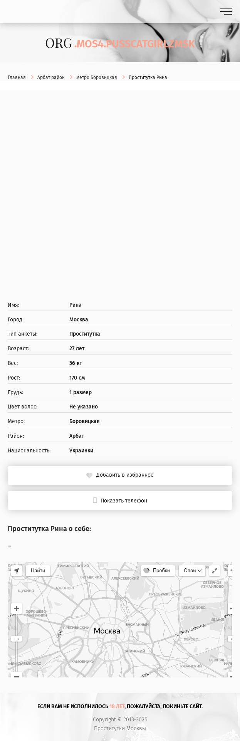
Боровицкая (84, 421)
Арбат (76, 436)
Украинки (81, 451)
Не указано (83, 407)
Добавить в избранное (125, 475)
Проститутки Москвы (120, 729)
